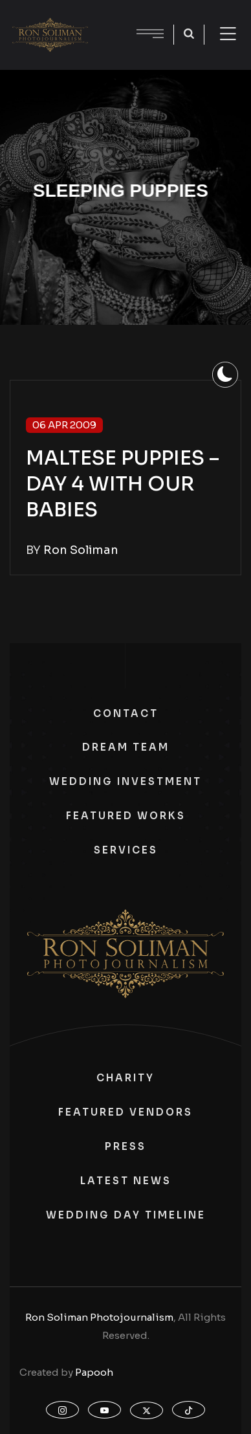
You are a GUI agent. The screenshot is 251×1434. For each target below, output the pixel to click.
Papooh (94, 1372)
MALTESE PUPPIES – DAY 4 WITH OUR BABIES (122, 484)
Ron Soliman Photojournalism (99, 1317)
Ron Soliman (80, 550)
